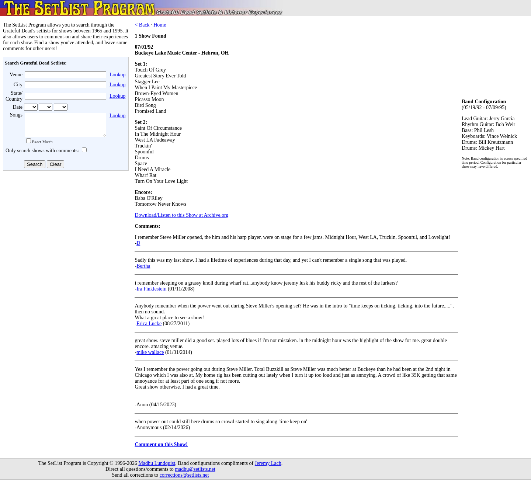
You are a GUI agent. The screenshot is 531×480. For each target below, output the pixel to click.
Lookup (118, 74)
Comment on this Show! (161, 444)
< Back (142, 25)
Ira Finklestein (151, 289)
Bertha (143, 266)
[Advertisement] (65, 232)
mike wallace (150, 352)
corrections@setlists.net (184, 475)
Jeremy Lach (268, 463)
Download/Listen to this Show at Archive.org (181, 215)
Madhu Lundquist (156, 463)
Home (159, 25)
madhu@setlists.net (195, 469)
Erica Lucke (149, 323)
